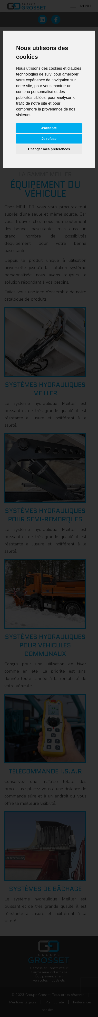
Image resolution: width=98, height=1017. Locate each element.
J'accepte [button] (49, 128)
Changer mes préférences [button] (49, 149)
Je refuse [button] (48, 139)
